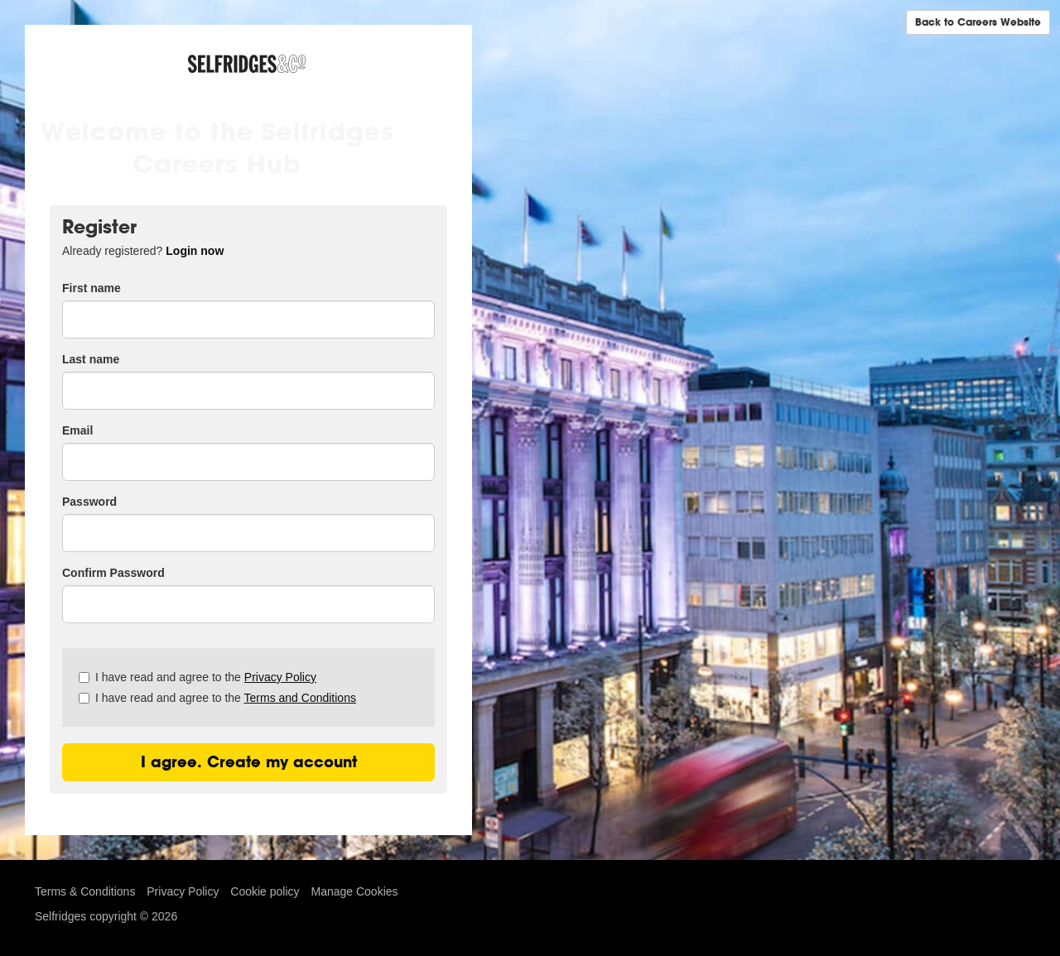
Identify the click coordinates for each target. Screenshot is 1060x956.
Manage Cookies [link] (354, 891)
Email (77, 430)
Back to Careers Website (978, 22)
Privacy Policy (280, 677)
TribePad (983, 895)
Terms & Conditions (85, 891)
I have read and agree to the (197, 677)
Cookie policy (264, 891)
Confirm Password (113, 572)
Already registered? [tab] (143, 250)
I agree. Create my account (249, 761)
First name (91, 288)
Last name (90, 359)
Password (89, 501)
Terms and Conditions (300, 697)
